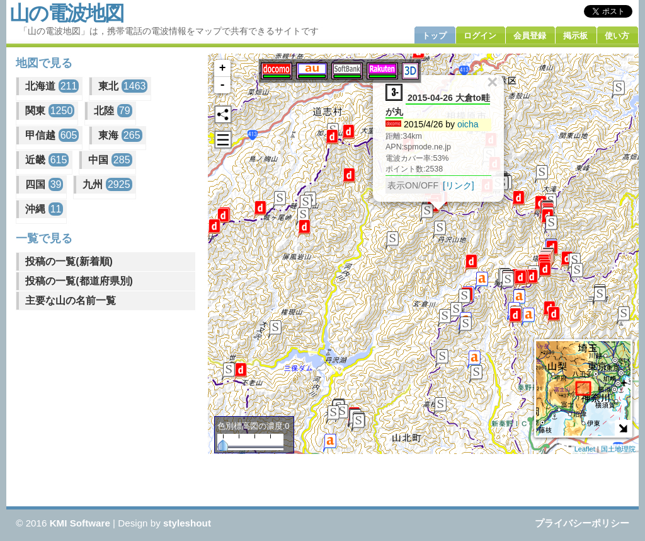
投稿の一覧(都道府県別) (79, 281)
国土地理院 (618, 449)
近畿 (47, 159)
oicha (468, 124)
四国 (44, 184)
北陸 (113, 110)
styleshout (187, 523)
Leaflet (584, 449)
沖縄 (44, 209)
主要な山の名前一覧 (70, 300)
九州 (107, 184)
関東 (49, 110)
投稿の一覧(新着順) (69, 261)
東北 (122, 86)
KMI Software (80, 523)
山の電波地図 (66, 13)
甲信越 (52, 135)
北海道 (52, 86)
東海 (120, 135)
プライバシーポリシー (582, 523)
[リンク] (458, 185)
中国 (110, 159)
